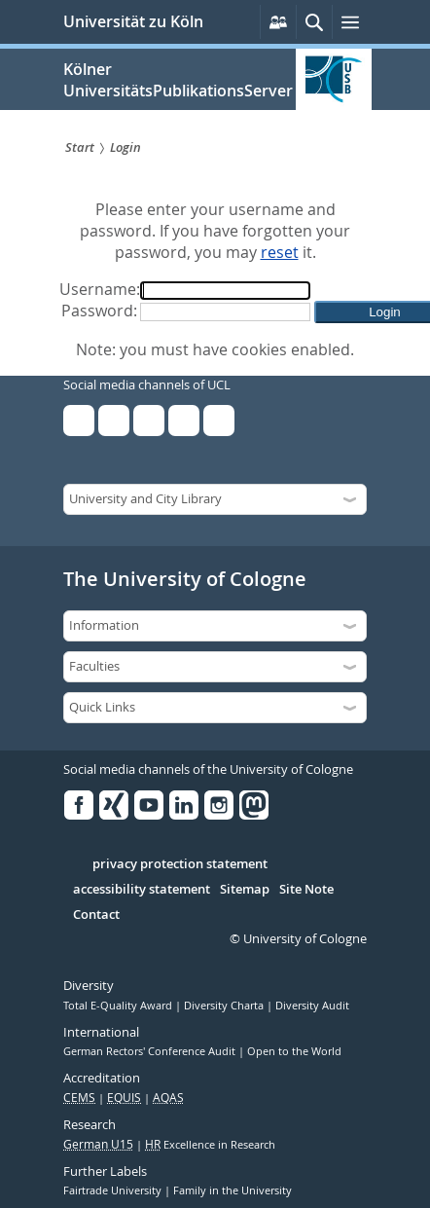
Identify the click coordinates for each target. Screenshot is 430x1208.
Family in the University (232, 1190)
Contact (96, 915)
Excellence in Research (210, 1145)
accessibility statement (141, 889)
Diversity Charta (225, 1005)
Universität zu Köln (133, 21)
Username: (99, 289)
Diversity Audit (312, 1005)
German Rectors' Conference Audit (150, 1051)
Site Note (306, 889)
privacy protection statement (180, 864)
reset (280, 252)
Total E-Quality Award (119, 1005)
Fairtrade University (113, 1190)
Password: (99, 310)
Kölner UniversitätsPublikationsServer (178, 79)
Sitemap (244, 889)
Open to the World (294, 1051)
